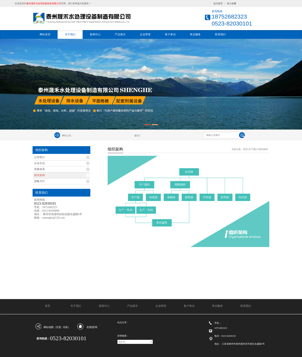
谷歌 (65, 327)
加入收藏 (231, 3)
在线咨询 (91, 327)
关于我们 (70, 34)
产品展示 (120, 34)
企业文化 (39, 163)
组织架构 (39, 175)
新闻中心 (95, 34)
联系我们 (220, 34)
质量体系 (39, 169)
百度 (58, 327)
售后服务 (195, 34)
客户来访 (170, 34)
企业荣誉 (145, 34)
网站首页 (45, 34)
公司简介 (39, 157)
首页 (245, 149)
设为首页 (218, 3)
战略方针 (39, 181)
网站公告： (68, 135)
